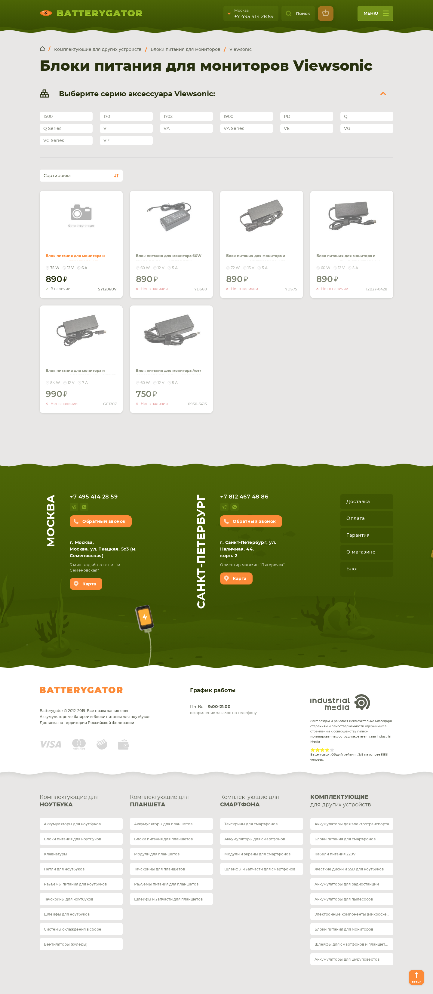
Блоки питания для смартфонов (345, 839)
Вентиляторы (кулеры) (66, 944)
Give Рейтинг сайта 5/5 (332, 749)
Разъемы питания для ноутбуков (75, 884)
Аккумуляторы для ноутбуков (72, 824)
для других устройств (351, 801)
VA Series (234, 129)
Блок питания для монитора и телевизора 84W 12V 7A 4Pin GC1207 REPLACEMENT (77, 368)
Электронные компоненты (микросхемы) (354, 914)
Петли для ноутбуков (64, 869)
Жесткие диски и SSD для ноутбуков (349, 869)
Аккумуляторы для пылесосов (344, 899)
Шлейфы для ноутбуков (67, 914)
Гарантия (358, 535)
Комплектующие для (81, 802)
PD (287, 117)
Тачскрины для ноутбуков (68, 899)
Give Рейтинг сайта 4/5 (327, 749)
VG (347, 129)
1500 (48, 117)
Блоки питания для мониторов (344, 929)
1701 (107, 117)
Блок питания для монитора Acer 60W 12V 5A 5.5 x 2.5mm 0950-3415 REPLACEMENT (171, 368)
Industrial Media (340, 702)
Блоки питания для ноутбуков (72, 839)
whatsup (84, 507)
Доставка (358, 501)
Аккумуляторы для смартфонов (254, 839)
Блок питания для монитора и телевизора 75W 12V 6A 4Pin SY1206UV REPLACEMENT (80, 253)
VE (287, 129)
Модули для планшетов (157, 854)
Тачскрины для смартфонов (251, 824)
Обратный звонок (104, 522)
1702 (168, 117)
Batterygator (81, 690)
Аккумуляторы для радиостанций (347, 884)
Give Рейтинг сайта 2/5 (317, 749)
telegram (74, 507)
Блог (352, 569)
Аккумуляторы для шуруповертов (347, 959)
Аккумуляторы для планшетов (163, 824)
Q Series (52, 129)
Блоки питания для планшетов (163, 839)
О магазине (360, 552)
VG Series (53, 141)
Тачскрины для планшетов (159, 869)
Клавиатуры (55, 854)
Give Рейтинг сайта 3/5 (322, 749)
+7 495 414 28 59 (254, 16)
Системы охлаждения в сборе (72, 929)
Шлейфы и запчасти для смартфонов (259, 869)
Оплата (355, 518)
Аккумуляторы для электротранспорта (352, 824)
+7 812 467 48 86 (244, 497)
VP (106, 141)
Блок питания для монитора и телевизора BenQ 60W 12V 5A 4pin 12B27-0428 (347, 253)
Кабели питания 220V (335, 854)
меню (376, 15)
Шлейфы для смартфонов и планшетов (352, 944)
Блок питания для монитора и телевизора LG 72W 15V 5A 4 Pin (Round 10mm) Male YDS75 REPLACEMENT (261, 257)
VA (167, 129)
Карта (89, 584)
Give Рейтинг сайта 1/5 (312, 749)
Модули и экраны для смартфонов (257, 854)
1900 (228, 117)
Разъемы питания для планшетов (166, 884)
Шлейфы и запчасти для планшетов (168, 899)
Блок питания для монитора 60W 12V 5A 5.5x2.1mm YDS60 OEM (165, 249)
